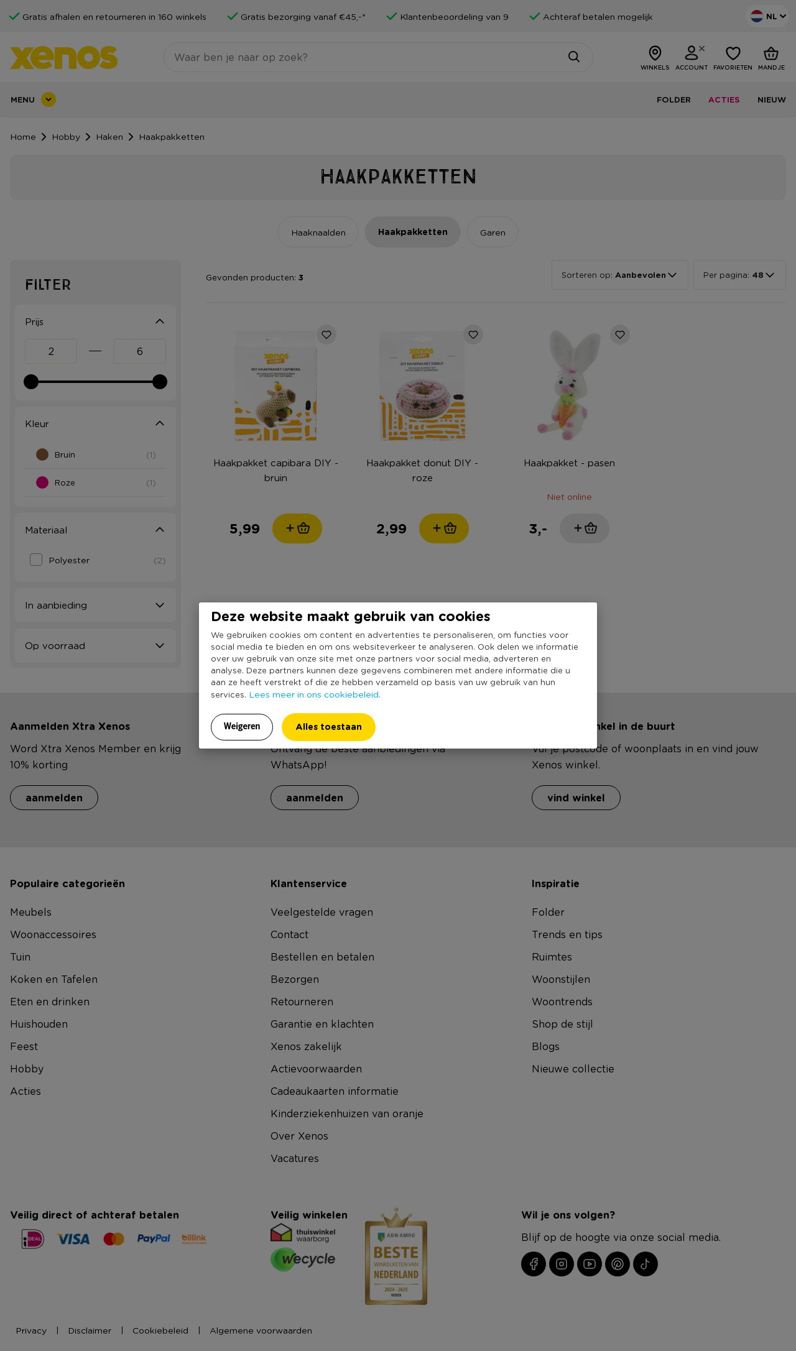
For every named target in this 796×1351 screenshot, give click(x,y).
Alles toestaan (328, 726)
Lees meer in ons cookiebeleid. (315, 693)
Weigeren (242, 726)
